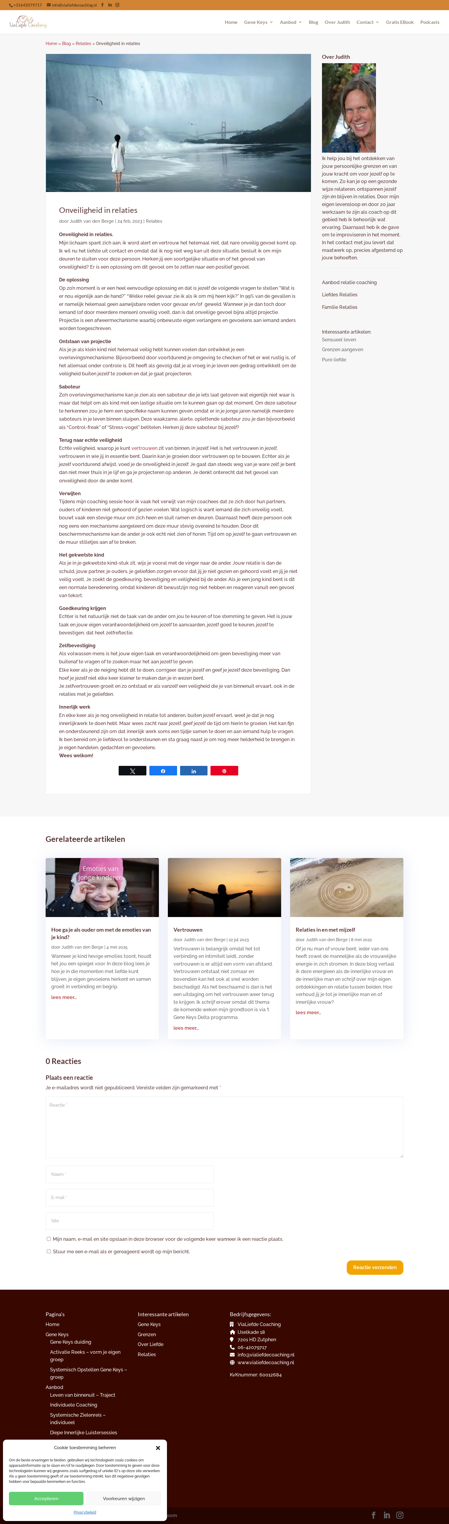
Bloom (169, 1515)
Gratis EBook (400, 22)
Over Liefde (150, 1344)
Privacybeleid (85, 1512)
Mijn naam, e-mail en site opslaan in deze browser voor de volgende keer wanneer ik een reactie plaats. (168, 1239)
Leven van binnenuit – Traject (82, 1395)
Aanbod (288, 22)
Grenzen (147, 1334)
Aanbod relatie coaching (349, 282)
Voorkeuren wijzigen (124, 1498)
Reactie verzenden (375, 1267)
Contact (365, 22)
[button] (158, 1448)
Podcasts (429, 22)
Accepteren (46, 1498)
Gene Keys (255, 22)
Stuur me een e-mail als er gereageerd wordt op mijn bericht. (118, 1251)
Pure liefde (334, 360)
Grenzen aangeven (342, 349)
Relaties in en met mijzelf (325, 929)
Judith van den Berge (92, 221)
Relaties (83, 43)
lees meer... (64, 997)
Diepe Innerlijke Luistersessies (83, 1432)
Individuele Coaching (73, 1405)
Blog (313, 22)
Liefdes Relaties (340, 295)
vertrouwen (144, 448)
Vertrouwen (188, 929)
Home (231, 22)
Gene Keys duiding (70, 1342)
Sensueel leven (339, 340)
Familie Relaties (339, 307)
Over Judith (337, 22)
